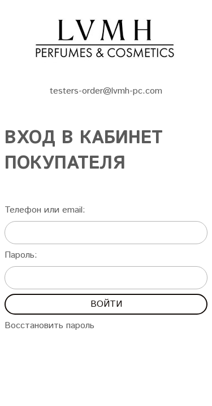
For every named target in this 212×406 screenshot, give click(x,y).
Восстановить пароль (49, 325)
